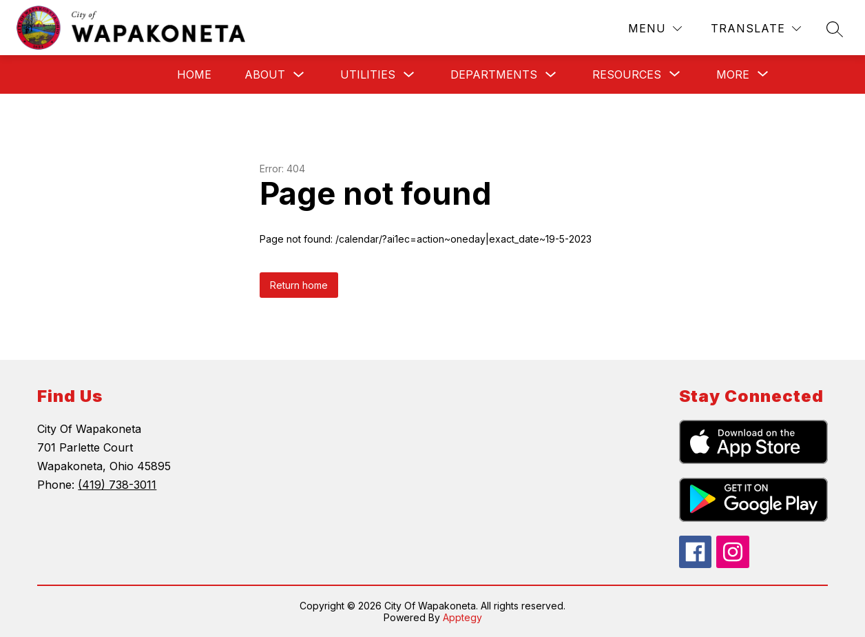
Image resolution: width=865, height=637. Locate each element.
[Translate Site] (755, 28)
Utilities (367, 74)
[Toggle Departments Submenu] (551, 74)
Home (194, 74)
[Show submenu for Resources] (626, 74)
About (264, 74)
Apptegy (462, 617)
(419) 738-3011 (117, 485)
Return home (299, 285)
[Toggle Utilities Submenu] (409, 74)
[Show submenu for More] (732, 74)
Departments (493, 74)
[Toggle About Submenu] (299, 74)
